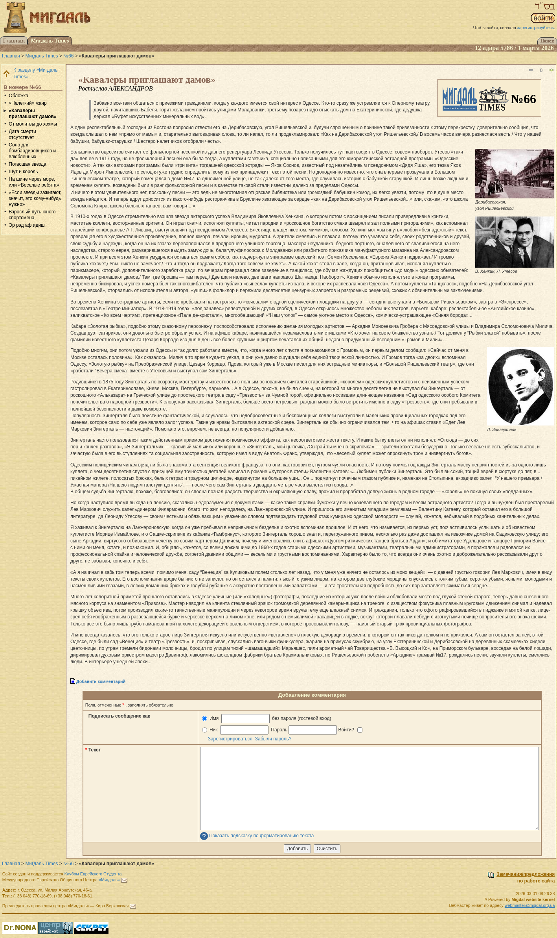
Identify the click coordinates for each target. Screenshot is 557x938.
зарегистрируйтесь (535, 27)
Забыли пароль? (273, 739)
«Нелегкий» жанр (27, 103)
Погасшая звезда (27, 164)
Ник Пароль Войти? (282, 729)
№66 (68, 56)
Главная (11, 56)
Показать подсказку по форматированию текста (261, 835)
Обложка (18, 95)
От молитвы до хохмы (33, 124)
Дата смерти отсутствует (22, 134)
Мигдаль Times (41, 56)
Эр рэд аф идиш (26, 225)
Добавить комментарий (100, 681)
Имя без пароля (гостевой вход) (266, 718)
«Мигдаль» (109, 879)
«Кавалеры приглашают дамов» (32, 113)
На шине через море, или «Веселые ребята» (34, 182)
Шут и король (23, 171)
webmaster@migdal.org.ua (530, 905)
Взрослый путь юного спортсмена (32, 214)
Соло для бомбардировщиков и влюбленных (32, 150)
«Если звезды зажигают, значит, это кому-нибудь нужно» (35, 198)
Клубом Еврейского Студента (93, 873)
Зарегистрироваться (230, 739)
